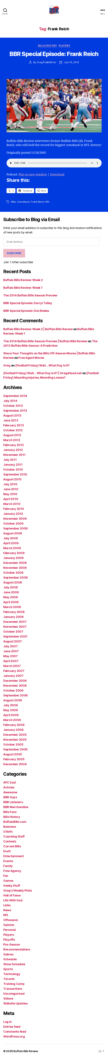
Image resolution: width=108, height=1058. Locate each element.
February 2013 (13, 425)
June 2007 (11, 651)
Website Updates (15, 1003)
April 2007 (10, 661)
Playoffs (9, 939)
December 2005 (15, 734)
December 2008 (15, 563)
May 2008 (10, 597)
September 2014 (15, 396)
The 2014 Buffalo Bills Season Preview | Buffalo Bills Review (45, 341)
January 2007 (13, 675)
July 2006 (10, 705)
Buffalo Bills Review (25, 1051)
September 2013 (15, 410)
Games (8, 880)
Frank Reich (37, 201)
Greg (6, 365)
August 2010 (12, 479)
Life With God (12, 900)
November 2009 (15, 518)
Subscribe (14, 253)
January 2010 (13, 513)
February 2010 (13, 509)
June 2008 (11, 592)
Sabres (8, 954)
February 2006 (14, 725)
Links (7, 905)
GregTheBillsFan (46, 62)
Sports (8, 969)
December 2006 (15, 680)
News (7, 910)
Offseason (10, 920)
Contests (9, 841)
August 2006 (12, 700)
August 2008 (12, 582)
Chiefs (7, 831)
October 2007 (13, 631)
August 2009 (12, 533)
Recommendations (16, 949)
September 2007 (15, 636)
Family (8, 866)
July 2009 (10, 538)
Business (9, 826)
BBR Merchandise (15, 807)
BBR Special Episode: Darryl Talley (27, 303)
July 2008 (10, 587)
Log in (7, 1021)
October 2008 (13, 572)
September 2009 (15, 528)
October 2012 (13, 430)
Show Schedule (14, 964)
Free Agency (12, 871)
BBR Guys (10, 797)
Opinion (8, 925)
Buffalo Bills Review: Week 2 (23, 280)
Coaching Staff (14, 836)
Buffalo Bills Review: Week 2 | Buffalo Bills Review (38, 329)
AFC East (9, 782)
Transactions (12, 988)
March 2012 (11, 440)
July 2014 (10, 400)
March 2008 (12, 607)
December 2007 (15, 621)
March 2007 (12, 666)
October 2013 (13, 405)
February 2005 (14, 759)
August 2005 (12, 754)
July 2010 (10, 484)
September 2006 (15, 695)
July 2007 (10, 646)
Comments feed (14, 1031)
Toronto (9, 979)
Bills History (47, 45)
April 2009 (11, 543)
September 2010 (15, 474)
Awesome (10, 792)
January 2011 (12, 464)
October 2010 (13, 469)
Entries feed (11, 1026)
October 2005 (13, 744)
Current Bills (12, 846)
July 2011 (10, 459)
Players (64, 45)
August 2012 (12, 435)
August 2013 (12, 415)
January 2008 (13, 617)
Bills (13, 201)
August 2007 (12, 641)
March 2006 (12, 720)
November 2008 (15, 567)
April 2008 (11, 602)
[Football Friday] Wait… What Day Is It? (42, 365)
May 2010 (10, 494)
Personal (9, 929)
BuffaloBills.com (14, 821)
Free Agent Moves (31, 357)
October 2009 (13, 523)
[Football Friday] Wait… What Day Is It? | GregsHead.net (42, 373)
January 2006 (13, 729)
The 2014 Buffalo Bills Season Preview (30, 295)
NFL (47, 201)
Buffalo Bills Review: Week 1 (22, 287)
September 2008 (15, 577)
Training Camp (14, 983)
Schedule (10, 959)
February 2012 (13, 445)
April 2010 (10, 499)
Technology (11, 974)
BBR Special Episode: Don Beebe (26, 310)
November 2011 (14, 454)
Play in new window (33, 174)
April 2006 (11, 715)
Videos (8, 998)
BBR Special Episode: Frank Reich (54, 53)
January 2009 (13, 558)
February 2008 (14, 612)
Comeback (23, 201)
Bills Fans (9, 812)
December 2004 (15, 764)
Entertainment (13, 856)
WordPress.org (14, 1036)
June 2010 (10, 489)
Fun (5, 875)
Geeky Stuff (11, 885)
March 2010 (11, 504)
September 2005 (15, 749)
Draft (7, 851)
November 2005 (15, 739)
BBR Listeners (13, 802)
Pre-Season (11, 944)
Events (8, 861)
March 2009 (12, 548)
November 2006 (15, 685)
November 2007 (15, 626)
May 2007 (10, 656)
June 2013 (10, 420)
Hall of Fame (12, 895)
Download (57, 174)
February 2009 (14, 553)
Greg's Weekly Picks (17, 890)
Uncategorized (14, 993)
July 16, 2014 (71, 62)
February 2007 (13, 671)
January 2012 (13, 450)
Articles (8, 787)
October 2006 (13, 690)
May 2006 (10, 710)
